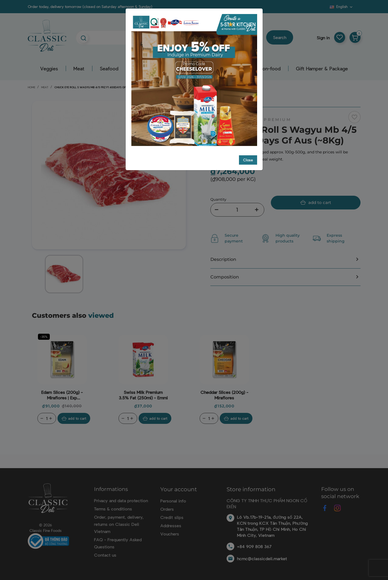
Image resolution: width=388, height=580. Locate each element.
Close (248, 160)
